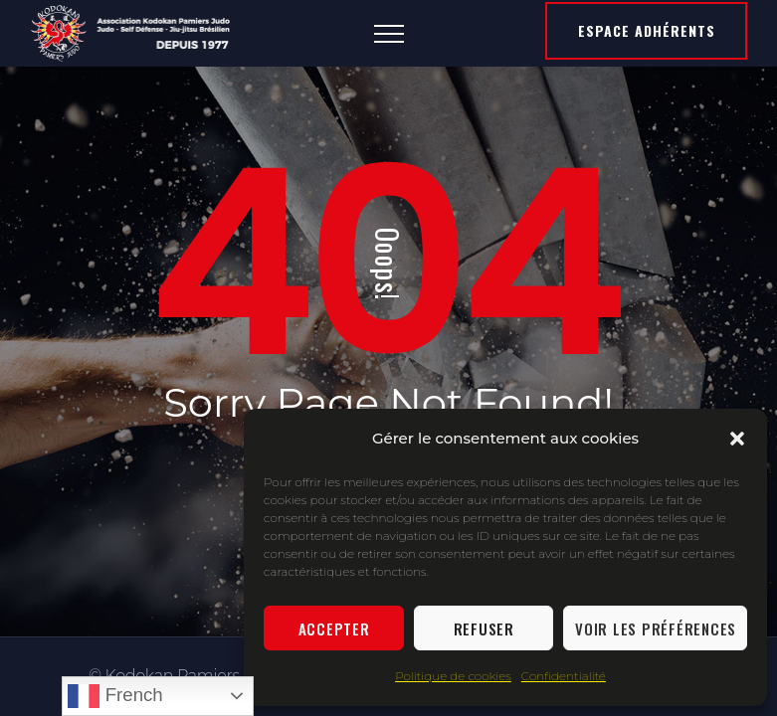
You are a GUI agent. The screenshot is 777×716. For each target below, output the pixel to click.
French (115, 696)
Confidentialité (563, 675)
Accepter (334, 628)
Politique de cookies (453, 675)
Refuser (484, 628)
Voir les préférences (655, 628)
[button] (737, 438)
